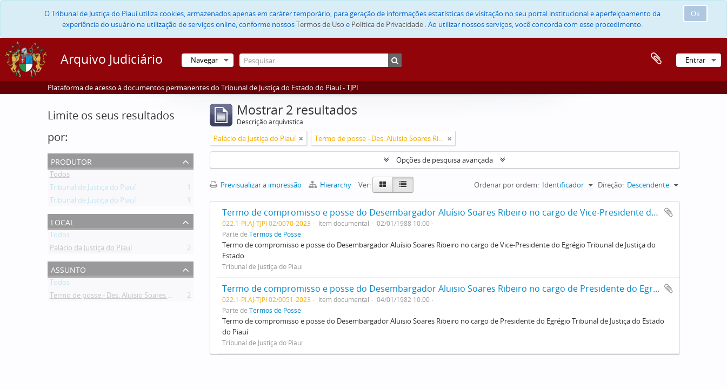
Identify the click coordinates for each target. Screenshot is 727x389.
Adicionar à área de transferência (668, 212)
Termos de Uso (320, 24)
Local (62, 221)
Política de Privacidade (387, 24)
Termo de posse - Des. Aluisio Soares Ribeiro (120, 297)
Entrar (695, 60)
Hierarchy (331, 185)
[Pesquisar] (320, 60)
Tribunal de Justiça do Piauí (93, 189)
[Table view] (402, 185)
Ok (695, 13)
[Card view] (382, 185)
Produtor (71, 160)
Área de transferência (656, 58)
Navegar (204, 60)
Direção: (611, 185)
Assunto (68, 268)
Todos (60, 176)
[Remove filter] (301, 138)
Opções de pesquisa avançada (445, 160)
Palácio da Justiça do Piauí (91, 249)
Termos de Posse (275, 234)
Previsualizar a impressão (256, 185)
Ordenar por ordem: (506, 185)
